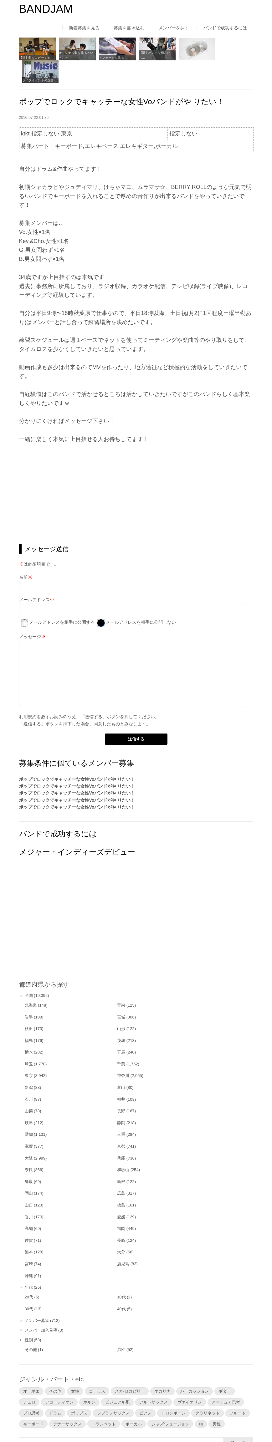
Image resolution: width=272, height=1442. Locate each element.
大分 (121, 1229)
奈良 (29, 1147)
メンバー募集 (37, 1297)
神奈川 (123, 1052)
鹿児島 (123, 1241)
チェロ (29, 1379)
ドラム (55, 1390)
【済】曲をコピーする (34, 57)
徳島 (121, 1182)
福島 (29, 1017)
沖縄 (29, 1253)
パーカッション (194, 1368)
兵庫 (121, 1135)
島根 (121, 1158)
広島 (121, 1170)
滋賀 (29, 1123)
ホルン (89, 1379)
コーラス (97, 1368)
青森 (121, 982)
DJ (201, 1401)
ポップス (79, 1390)
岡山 (29, 1170)
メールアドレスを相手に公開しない (141, 599)
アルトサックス (153, 1379)
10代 (121, 1274)
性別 (29, 1317)
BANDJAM (46, 9)
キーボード (33, 1401)
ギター (224, 1368)
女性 (75, 1368)
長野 (121, 1088)
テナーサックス (67, 1401)
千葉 (121, 1041)
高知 (29, 1205)
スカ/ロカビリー (130, 1368)
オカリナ (162, 1368)
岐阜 (29, 1100)
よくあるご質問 (142, 1424)
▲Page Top (238, 1419)
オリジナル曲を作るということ (76, 55)
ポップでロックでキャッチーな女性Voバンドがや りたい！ (77, 756)
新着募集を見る (84, 27)
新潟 (29, 1064)
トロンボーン (173, 1390)
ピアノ (145, 1390)
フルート (237, 1390)
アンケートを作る (110, 57)
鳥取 (29, 1158)
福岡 (121, 1205)
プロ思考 (31, 1390)
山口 (29, 1182)
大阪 (29, 1135)
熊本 (29, 1229)
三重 (121, 1111)
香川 (29, 1194)
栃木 (29, 1029)
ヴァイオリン (189, 1379)
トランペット (103, 1401)
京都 (121, 1123)
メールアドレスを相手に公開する (62, 599)
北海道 (31, 982)
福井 (121, 1076)
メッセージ (30, 613)
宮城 (121, 994)
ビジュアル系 (117, 1379)
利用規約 (28, 693)
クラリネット (207, 1390)
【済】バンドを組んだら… (153, 55)
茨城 (121, 1017)
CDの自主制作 (187, 57)
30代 (29, 1286)
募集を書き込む (129, 27)
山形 (121, 1005)
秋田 (29, 1005)
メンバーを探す (173, 27)
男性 (121, 1326)
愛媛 (121, 1194)
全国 (29, 972)
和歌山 (123, 1147)
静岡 (121, 1100)
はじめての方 (32, 1424)
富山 (121, 1064)
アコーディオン (59, 1379)
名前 (23, 554)
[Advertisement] (136, 471)
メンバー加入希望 (41, 1307)
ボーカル (134, 1401)
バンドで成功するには (225, 27)
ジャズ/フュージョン (170, 1401)
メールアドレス (34, 576)
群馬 (121, 1029)
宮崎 (29, 1241)
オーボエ (31, 1368)
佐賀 (29, 1217)
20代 (29, 1274)
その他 (31, 1326)
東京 (29, 1052)
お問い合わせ (185, 1424)
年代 (29, 1264)
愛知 (29, 1111)
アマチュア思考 (226, 1379)
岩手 (29, 994)
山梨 (29, 1088)
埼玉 (29, 1041)
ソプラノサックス (113, 1390)
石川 (29, 1076)
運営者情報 (102, 1424)
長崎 (121, 1217)
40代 (121, 1286)
